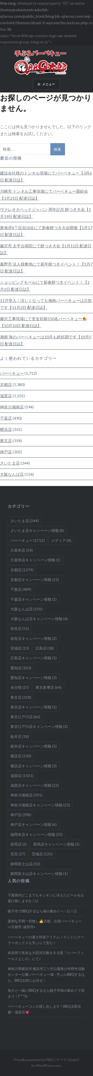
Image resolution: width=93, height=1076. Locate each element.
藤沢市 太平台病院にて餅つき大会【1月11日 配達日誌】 (46, 249)
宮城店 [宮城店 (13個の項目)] (19, 648)
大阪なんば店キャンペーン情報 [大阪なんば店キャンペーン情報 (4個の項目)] (39, 618)
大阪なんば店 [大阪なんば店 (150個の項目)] (26, 609)
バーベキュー (12, 373)
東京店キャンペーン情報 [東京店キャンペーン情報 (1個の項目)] (33, 707)
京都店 (6, 384)
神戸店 (6, 451)
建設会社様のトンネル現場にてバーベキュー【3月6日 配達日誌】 (46, 176)
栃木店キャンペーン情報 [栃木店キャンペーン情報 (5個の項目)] (33, 746)
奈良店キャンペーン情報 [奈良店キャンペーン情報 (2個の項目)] (33, 638)
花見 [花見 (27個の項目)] (17, 854)
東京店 (6, 440)
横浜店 (6, 429)
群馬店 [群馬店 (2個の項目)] (18, 844)
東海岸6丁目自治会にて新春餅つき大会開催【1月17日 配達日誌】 (46, 231)
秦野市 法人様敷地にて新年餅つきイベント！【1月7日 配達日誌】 (46, 267)
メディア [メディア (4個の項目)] (61, 540)
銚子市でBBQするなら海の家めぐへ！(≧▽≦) (42, 911)
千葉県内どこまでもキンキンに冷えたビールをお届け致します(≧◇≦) (46, 898)
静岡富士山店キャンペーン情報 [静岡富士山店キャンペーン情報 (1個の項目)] (39, 873)
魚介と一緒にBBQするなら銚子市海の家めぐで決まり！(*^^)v (46, 993)
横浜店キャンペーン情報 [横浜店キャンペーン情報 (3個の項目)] (33, 766)
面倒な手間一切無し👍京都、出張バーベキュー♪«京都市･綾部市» (45, 924)
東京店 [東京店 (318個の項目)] (20, 697)
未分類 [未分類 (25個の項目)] (19, 687)
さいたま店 (10, 463)
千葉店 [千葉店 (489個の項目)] (20, 589)
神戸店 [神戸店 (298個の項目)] (20, 814)
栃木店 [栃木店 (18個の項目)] (19, 736)
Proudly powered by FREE (34, 1060)
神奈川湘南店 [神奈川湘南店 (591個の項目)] (26, 795)
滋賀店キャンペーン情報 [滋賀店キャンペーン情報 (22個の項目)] (34, 785)
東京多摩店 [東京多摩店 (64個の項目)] (48, 687)
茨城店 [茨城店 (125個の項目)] (42, 854)
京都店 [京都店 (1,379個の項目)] (21, 570)
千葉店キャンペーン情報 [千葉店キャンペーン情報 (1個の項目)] (33, 599)
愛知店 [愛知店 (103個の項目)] (20, 668)
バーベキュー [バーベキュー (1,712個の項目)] (27, 540)
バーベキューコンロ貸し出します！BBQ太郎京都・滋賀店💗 (44, 1009)
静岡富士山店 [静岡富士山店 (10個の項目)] (25, 864)
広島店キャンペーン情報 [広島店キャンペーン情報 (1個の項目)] (33, 658)
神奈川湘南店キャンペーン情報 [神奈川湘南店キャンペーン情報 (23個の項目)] (40, 805)
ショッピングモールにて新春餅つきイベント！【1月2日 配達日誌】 (45, 286)
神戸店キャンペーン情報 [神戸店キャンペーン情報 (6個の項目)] (33, 824)
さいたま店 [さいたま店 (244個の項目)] (24, 520)
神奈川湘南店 (12, 406)
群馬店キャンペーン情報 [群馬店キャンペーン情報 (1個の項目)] (56, 844)
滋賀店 (6, 395)
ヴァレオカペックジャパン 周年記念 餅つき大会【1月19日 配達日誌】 (45, 213)
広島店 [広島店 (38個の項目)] (44, 648)
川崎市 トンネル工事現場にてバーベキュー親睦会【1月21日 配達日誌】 (44, 194)
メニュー (48, 84)
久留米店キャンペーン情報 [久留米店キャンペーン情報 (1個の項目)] (35, 560)
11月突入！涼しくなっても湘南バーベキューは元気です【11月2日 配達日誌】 (46, 304)
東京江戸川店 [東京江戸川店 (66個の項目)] (25, 716)
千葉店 (6, 418)
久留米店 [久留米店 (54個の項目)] (21, 550)
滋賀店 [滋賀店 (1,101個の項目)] (21, 775)
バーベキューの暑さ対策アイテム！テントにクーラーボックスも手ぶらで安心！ (46, 940)
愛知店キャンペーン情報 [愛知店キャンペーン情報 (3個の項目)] (33, 677)
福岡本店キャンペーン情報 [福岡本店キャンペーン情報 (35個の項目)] (36, 834)
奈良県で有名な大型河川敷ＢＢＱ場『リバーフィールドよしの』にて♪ (46, 956)
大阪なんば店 (12, 474)
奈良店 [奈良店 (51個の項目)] (19, 628)
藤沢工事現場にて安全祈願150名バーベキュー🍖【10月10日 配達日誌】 (43, 322)
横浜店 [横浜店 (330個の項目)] (20, 756)
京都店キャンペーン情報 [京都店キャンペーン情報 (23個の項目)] (34, 579)
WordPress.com (48, 1065)
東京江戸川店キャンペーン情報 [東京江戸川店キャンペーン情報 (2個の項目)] (39, 726)
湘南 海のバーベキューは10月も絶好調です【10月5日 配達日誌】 (45, 340)
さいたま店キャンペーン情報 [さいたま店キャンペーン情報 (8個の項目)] (37, 530)
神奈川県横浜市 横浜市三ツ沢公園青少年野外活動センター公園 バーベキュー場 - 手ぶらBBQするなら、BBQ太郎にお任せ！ (46, 974)
